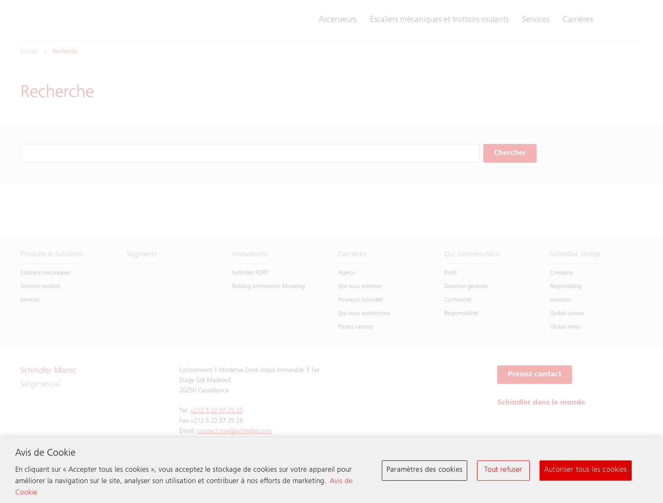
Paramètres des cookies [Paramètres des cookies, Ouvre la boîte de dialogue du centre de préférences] (424, 472)
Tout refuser (503, 472)
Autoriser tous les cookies (585, 472)
